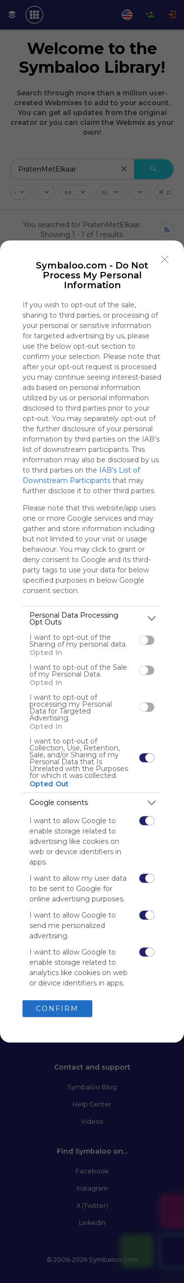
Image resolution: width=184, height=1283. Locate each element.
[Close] (165, 259)
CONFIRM (57, 1008)
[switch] (147, 640)
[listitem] (92, 618)
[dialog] (92, 641)
